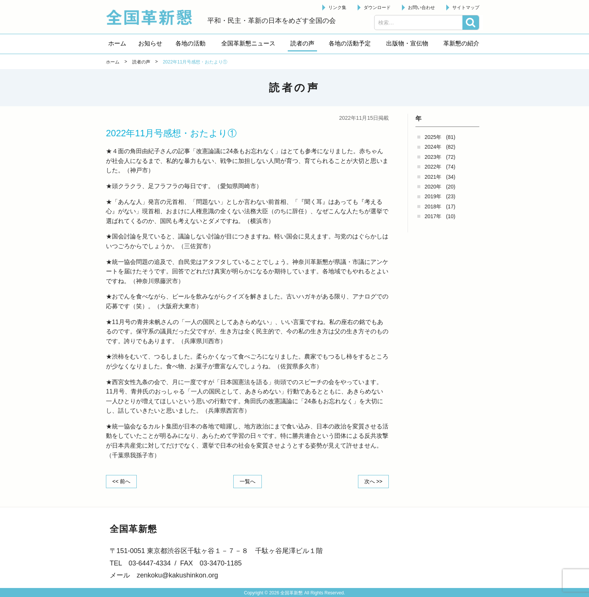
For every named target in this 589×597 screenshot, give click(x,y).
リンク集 (337, 7)
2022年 (432, 167)
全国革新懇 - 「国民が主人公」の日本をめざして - (153, 17)
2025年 (432, 137)
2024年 (432, 147)
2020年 (432, 187)
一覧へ (247, 481)
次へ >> (373, 481)
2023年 (432, 157)
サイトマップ (465, 7)
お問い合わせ (421, 7)
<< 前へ (121, 481)
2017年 (432, 216)
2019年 (432, 196)
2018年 (432, 207)
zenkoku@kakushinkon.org (177, 575)
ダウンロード (377, 7)
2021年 (432, 177)
